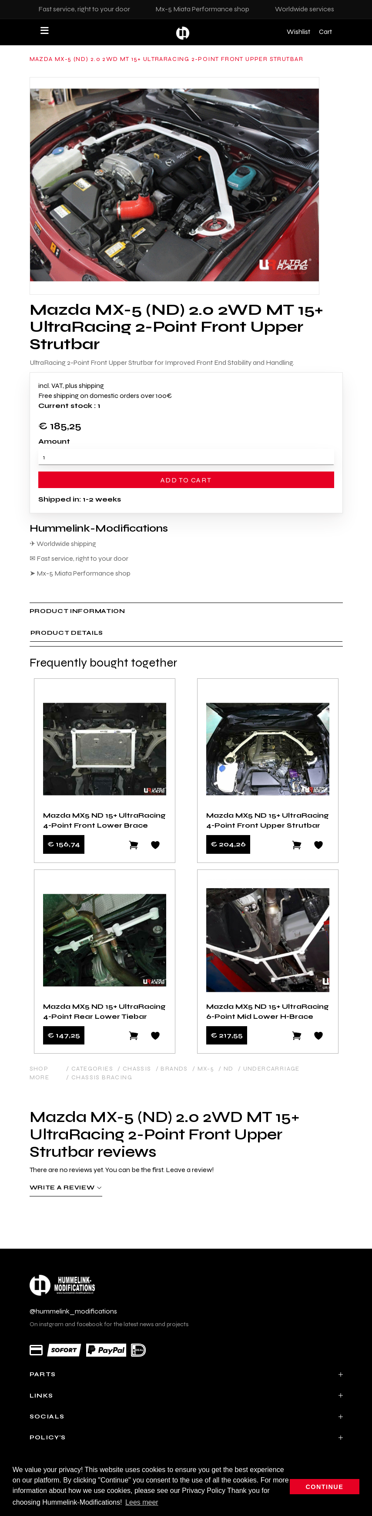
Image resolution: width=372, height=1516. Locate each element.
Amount (54, 441)
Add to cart (186, 480)
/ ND (226, 1068)
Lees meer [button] (141, 1502)
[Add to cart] (133, 845)
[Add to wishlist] (155, 845)
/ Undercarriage (269, 1068)
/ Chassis (134, 1068)
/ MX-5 (203, 1068)
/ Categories (89, 1068)
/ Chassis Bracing (99, 1077)
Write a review (66, 1187)
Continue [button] (325, 1486)
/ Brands (172, 1068)
